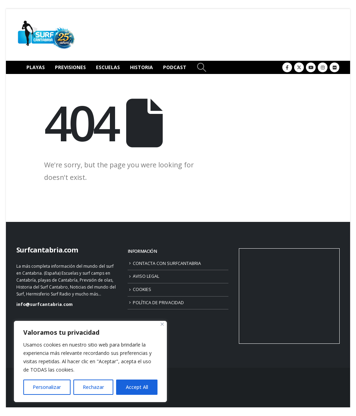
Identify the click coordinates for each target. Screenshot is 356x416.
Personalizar (47, 387)
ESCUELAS (108, 67)
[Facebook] (287, 67)
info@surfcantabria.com (44, 304)
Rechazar (93, 387)
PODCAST (174, 67)
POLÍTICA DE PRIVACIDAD (158, 303)
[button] (201, 67)
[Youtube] (311, 67)
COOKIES (142, 289)
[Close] (162, 324)
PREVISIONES (70, 67)
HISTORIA (141, 67)
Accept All (137, 387)
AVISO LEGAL (146, 276)
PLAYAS (35, 67)
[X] (299, 67)
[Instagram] (322, 67)
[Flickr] (334, 67)
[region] (90, 361)
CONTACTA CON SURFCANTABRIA (167, 263)
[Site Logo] (45, 34)
